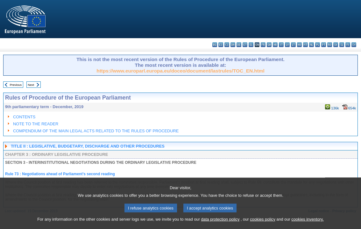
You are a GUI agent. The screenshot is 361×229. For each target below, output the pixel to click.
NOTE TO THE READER (35, 123)
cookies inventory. (307, 224)
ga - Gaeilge (269, 44)
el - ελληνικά (251, 44)
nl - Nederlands (311, 44)
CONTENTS (24, 116)
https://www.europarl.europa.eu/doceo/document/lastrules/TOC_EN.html (180, 70)
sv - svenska (353, 44)
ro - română (329, 44)
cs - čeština (226, 44)
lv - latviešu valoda (287, 44)
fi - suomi (347, 44)
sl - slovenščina (341, 44)
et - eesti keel (245, 44)
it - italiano (281, 44)
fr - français (263, 44)
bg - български (214, 44)
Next (31, 85)
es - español (220, 44)
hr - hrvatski (275, 44)
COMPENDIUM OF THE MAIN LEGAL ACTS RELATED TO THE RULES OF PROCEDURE (96, 130)
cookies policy (262, 224)
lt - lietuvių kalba (293, 44)
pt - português (323, 44)
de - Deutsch (239, 44)
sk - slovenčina (335, 44)
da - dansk (232, 44)
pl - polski (317, 44)
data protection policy (220, 224)
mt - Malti (305, 44)
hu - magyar (299, 44)
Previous (16, 85)
